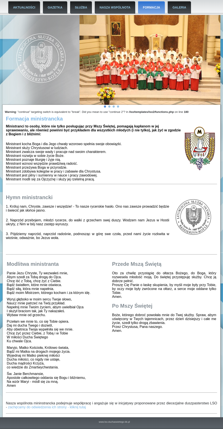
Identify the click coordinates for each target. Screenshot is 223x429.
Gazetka (55, 7)
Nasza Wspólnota (115, 7)
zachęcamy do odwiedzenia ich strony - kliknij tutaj (47, 407)
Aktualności (24, 7)
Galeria (179, 7)
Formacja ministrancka (34, 119)
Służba (81, 7)
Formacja (151, 7)
